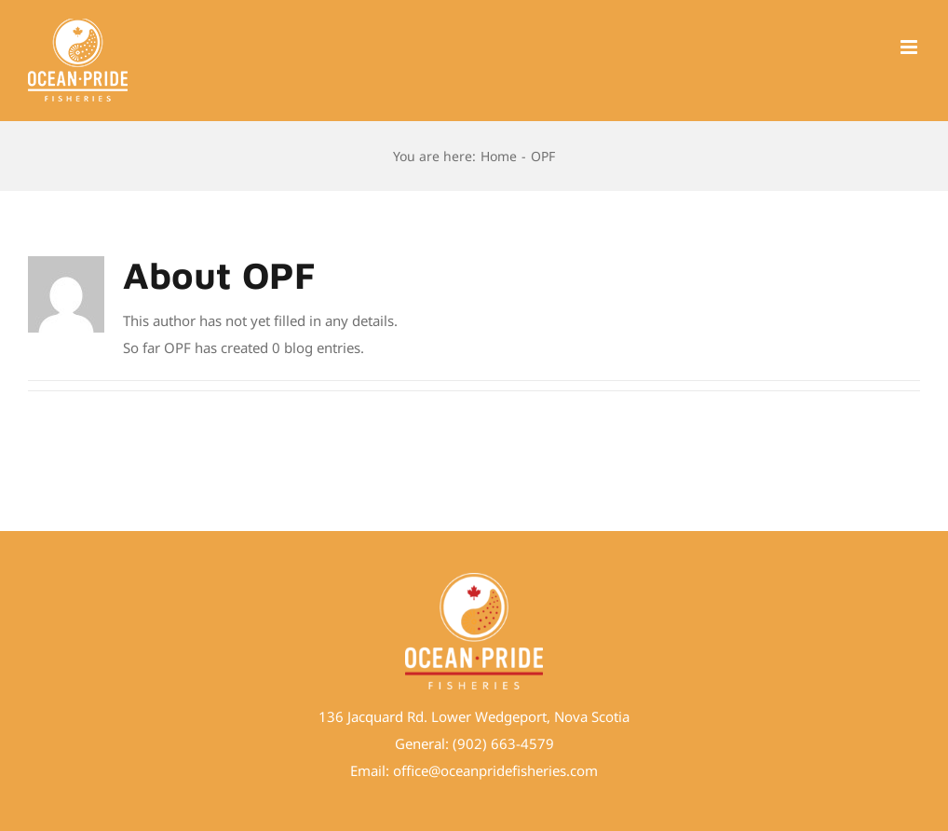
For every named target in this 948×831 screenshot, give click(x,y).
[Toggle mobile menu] (910, 47)
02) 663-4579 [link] (510, 743)
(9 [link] (459, 743)
